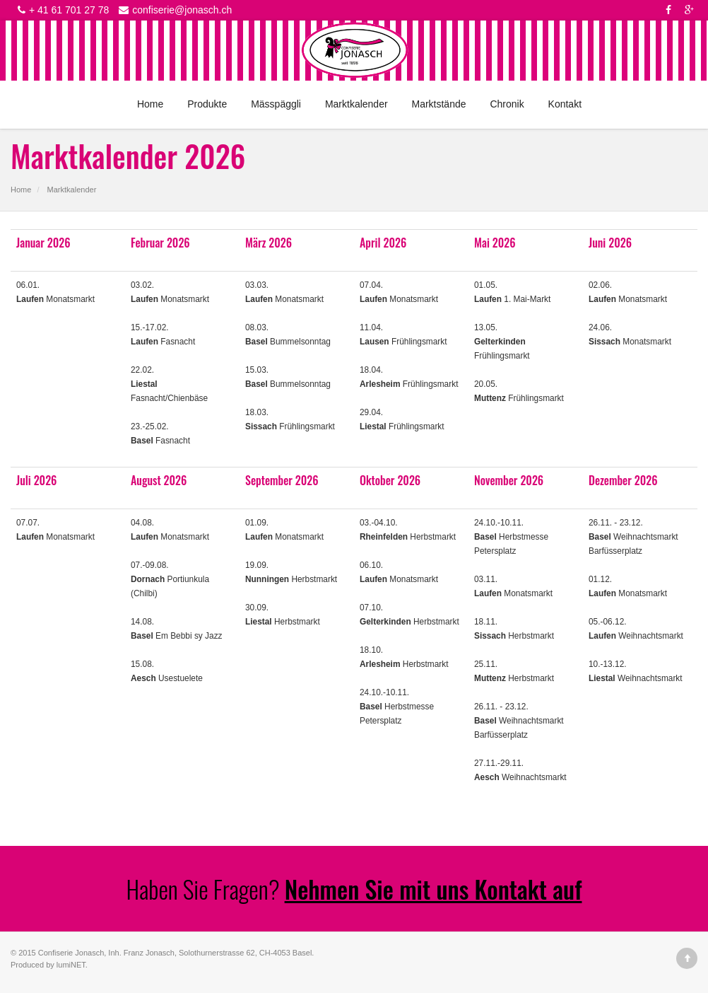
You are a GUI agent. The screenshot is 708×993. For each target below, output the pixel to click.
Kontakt (565, 104)
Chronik (507, 104)
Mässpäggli (276, 104)
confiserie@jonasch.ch (173, 10)
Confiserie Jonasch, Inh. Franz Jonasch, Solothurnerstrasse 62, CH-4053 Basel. (176, 952)
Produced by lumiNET (48, 964)
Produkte (207, 104)
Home (150, 104)
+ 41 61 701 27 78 (61, 10)
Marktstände (438, 104)
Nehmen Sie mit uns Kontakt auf (433, 889)
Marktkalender (356, 104)
